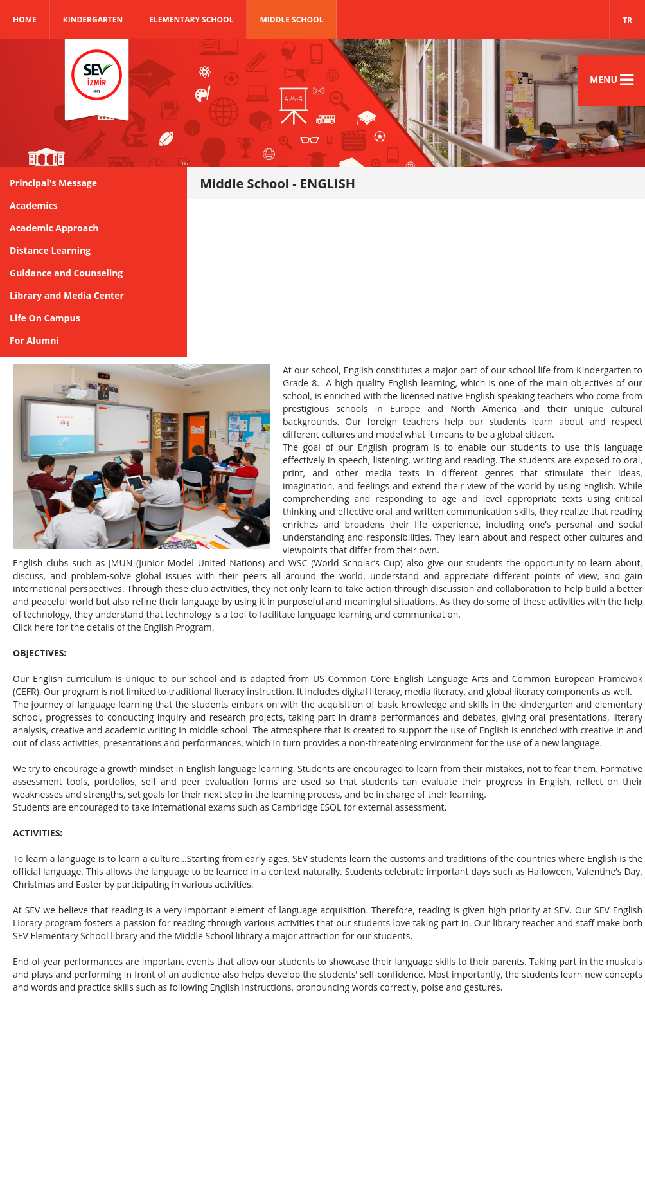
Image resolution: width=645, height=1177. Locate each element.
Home (25, 19)
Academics (34, 205)
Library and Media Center (67, 295)
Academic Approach (54, 228)
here (44, 627)
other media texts (377, 473)
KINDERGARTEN (93, 19)
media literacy (434, 691)
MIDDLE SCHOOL (291, 19)
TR (627, 20)
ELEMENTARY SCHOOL (191, 19)
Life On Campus (45, 318)
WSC (297, 563)
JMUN (120, 563)
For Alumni (34, 340)
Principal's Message (53, 183)
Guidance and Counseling (66, 273)
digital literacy (371, 691)
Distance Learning (50, 250)
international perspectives (67, 588)
